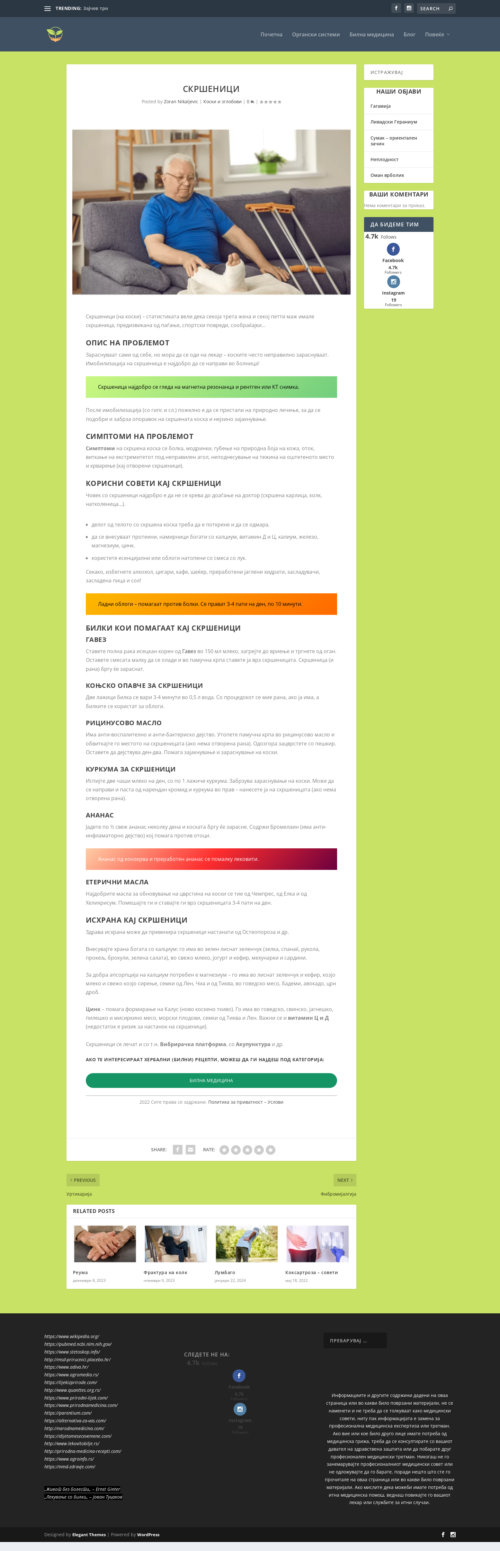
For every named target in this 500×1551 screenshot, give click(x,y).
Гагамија (381, 105)
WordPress (148, 1534)
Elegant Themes (89, 1534)
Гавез (189, 650)
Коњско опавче (116, 685)
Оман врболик (387, 174)
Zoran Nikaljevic (181, 101)
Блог (409, 34)
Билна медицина (372, 34)
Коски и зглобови (222, 101)
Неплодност (384, 159)
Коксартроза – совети (311, 1272)
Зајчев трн (95, 8)
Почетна (271, 34)
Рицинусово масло (124, 722)
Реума (80, 1272)
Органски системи (316, 34)
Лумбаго (225, 1272)
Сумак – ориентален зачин (394, 140)
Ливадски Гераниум (394, 121)
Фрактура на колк (165, 1272)
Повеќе (434, 34)
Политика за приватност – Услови (245, 1101)
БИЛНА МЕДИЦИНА (211, 1080)
